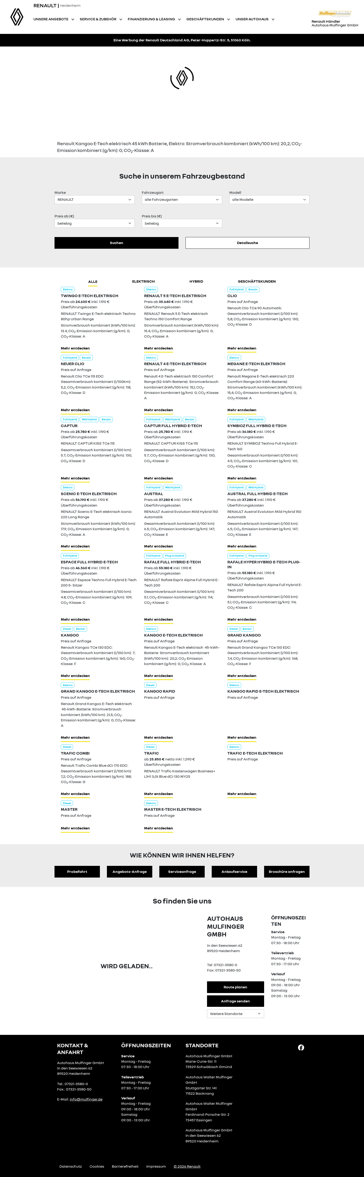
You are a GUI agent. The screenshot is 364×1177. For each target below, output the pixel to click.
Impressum (156, 1166)
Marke (60, 192)
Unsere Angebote (51, 19)
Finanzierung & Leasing (152, 19)
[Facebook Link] (301, 1047)
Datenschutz (70, 1166)
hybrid (196, 281)
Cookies (97, 1166)
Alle (92, 281)
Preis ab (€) (64, 216)
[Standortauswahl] (235, 1013)
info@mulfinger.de (86, 1099)
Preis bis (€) (152, 216)
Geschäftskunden (205, 19)
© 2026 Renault (187, 1166)
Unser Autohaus (252, 19)
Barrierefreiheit (125, 1166)
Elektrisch (143, 281)
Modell (235, 192)
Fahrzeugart (153, 192)
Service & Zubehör (98, 19)
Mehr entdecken (75, 348)
